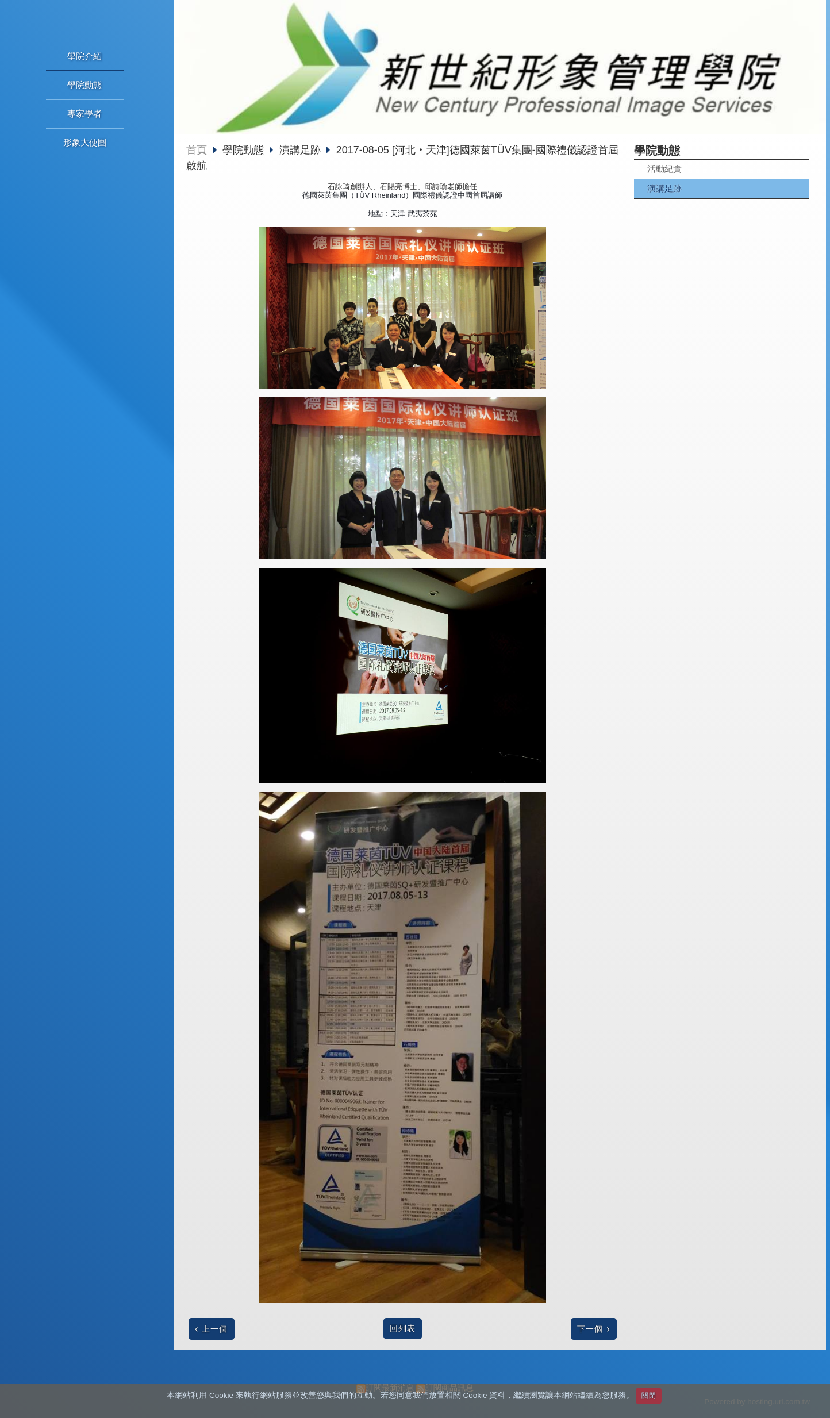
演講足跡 (664, 188)
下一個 (590, 1329)
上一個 (215, 1329)
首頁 (196, 150)
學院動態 (244, 150)
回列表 (403, 1328)
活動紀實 (664, 169)
